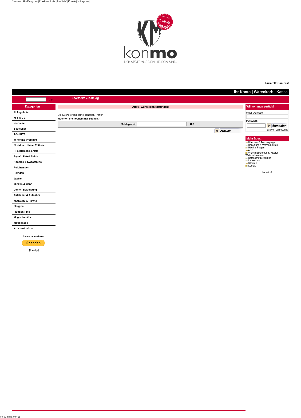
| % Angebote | (83, 1)
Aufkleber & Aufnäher (27, 195)
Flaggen (19, 206)
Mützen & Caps (23, 184)
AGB (250, 150)
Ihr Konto (242, 92)
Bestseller (20, 128)
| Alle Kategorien (30, 1)
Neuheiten (20, 123)
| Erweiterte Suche (46, 1)
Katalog (93, 98)
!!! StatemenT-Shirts (26, 150)
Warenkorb (263, 92)
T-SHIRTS (19, 134)
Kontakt (252, 165)
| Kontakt (71, 1)
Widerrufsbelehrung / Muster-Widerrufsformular (262, 154)
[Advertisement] (34, 322)
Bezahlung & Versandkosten (263, 145)
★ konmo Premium (25, 139)
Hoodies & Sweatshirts (28, 161)
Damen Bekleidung (25, 189)
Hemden (19, 172)
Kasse (282, 92)
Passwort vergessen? (276, 129)
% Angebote (21, 112)
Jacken (18, 178)
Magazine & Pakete (25, 200)
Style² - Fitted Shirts (26, 156)
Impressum (254, 160)
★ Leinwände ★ (23, 228)
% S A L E (19, 117)
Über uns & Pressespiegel (262, 142)
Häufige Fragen (256, 147)
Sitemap (252, 163)
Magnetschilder (23, 217)
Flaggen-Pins (22, 211)
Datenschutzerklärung (259, 158)
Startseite (17, 1)
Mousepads (21, 222)
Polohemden (21, 167)
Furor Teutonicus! (277, 83)
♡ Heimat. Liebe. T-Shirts (29, 145)
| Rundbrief (61, 1)
